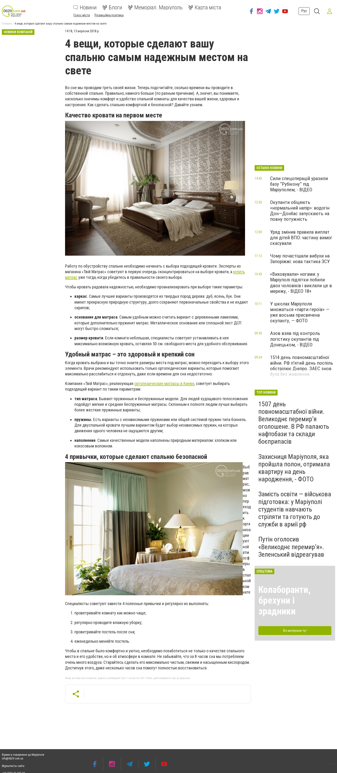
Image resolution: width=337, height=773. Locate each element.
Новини (85, 7)
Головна (7, 23)
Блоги (112, 7)
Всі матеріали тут (295, 630)
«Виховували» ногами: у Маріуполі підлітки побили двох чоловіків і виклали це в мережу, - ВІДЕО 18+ (301, 282)
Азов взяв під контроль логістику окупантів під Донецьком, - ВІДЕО (295, 338)
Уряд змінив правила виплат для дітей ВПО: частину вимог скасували (301, 237)
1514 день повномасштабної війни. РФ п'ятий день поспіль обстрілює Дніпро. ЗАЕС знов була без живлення (301, 366)
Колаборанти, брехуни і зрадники (284, 600)
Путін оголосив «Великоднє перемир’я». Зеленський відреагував (291, 546)
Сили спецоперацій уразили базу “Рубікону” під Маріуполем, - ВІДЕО (299, 184)
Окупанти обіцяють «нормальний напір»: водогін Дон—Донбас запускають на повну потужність (300, 211)
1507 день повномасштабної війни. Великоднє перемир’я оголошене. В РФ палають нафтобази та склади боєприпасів (293, 423)
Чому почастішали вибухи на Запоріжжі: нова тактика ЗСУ (300, 258)
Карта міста (204, 7)
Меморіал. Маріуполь (155, 7)
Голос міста (81, 15)
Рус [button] (303, 11)
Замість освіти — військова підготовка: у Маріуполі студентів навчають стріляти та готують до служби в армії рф (294, 509)
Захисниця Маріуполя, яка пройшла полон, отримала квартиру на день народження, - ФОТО (294, 468)
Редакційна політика (109, 15)
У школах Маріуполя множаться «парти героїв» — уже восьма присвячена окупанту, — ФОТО (299, 312)
